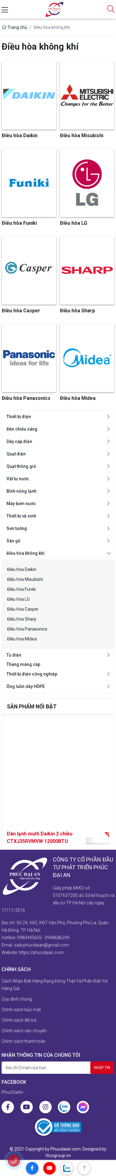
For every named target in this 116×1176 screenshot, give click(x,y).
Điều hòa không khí (25, 553)
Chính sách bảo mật (21, 1009)
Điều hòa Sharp (22, 619)
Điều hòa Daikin (22, 569)
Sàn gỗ (13, 540)
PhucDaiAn (12, 1092)
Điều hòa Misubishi (25, 579)
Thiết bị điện (18, 416)
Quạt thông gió (21, 466)
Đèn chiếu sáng (21, 429)
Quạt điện (16, 453)
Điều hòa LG (18, 599)
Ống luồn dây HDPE (25, 686)
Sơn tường (16, 528)
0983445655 (29, 937)
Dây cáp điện (19, 441)
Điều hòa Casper (23, 609)
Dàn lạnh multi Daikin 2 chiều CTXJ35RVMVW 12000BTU (39, 843)
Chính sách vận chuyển (24, 1030)
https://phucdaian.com (41, 952)
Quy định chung (17, 999)
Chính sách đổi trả (19, 1020)
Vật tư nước (17, 478)
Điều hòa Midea (22, 638)
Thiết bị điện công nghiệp (31, 674)
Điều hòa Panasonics (27, 628)
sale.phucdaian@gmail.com (41, 945)
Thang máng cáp (23, 664)
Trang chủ (14, 27)
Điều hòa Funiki (21, 589)
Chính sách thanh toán (23, 1041)
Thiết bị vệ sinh (21, 515)
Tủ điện (13, 655)
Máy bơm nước (21, 503)
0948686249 (57, 937)
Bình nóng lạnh (21, 491)
